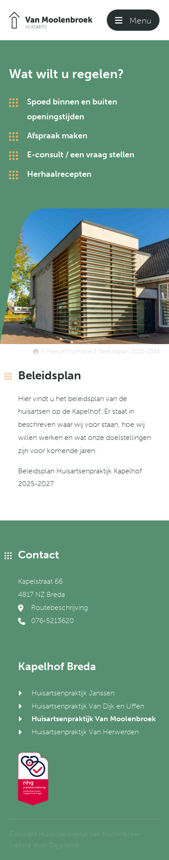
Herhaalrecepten (59, 174)
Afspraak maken (57, 136)
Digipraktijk (64, 845)
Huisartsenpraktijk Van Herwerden (85, 732)
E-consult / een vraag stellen (80, 155)
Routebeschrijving (53, 607)
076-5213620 (46, 620)
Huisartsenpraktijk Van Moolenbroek (94, 718)
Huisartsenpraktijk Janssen (73, 693)
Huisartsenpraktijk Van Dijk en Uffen (88, 706)
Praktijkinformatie (68, 351)
